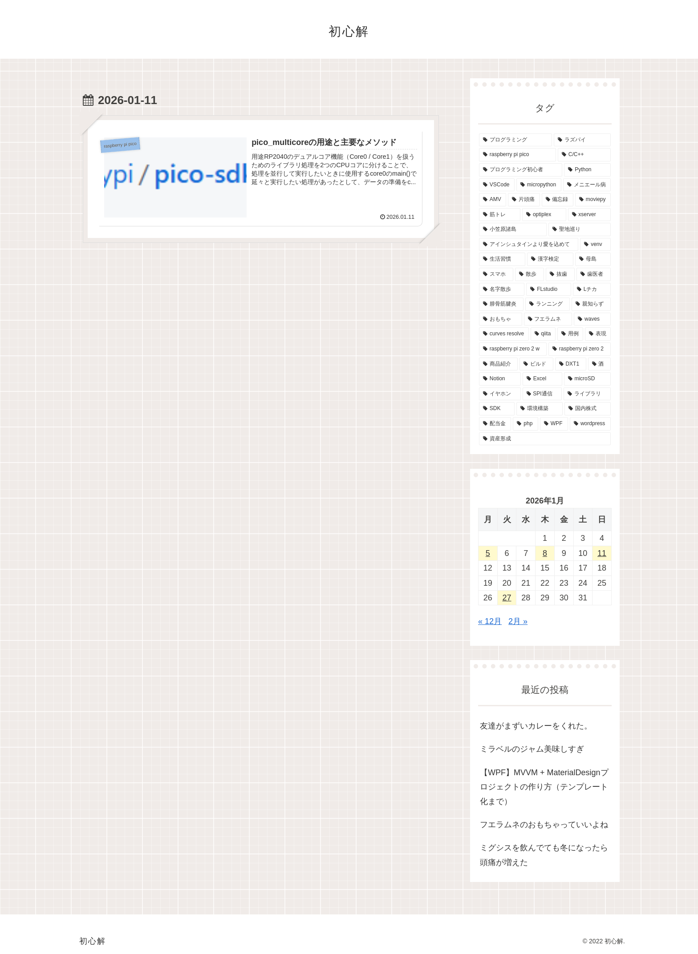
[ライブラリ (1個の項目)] (587, 394)
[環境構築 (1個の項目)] (539, 408)
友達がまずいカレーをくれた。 (536, 725)
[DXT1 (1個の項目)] (570, 364)
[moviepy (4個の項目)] (593, 199)
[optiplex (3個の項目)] (544, 214)
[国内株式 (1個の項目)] (587, 408)
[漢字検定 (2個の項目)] (550, 259)
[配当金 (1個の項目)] (495, 424)
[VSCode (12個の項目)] (497, 185)
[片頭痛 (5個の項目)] (524, 199)
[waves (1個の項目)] (592, 319)
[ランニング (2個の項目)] (547, 304)
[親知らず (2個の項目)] (591, 304)
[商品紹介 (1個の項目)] (498, 364)
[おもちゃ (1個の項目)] (500, 319)
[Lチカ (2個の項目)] (592, 289)
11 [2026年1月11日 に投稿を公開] (601, 553)
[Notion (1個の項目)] (500, 379)
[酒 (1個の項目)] (599, 364)
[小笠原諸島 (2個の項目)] (513, 229)
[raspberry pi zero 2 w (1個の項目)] (513, 349)
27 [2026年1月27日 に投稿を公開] (507, 597)
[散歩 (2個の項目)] (529, 274)
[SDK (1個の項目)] (497, 408)
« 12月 (490, 621)
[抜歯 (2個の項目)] (560, 274)
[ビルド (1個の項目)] (536, 364)
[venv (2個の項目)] (595, 244)
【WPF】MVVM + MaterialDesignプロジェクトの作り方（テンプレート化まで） (544, 787)
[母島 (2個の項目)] (593, 259)
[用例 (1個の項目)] (570, 334)
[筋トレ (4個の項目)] (499, 214)
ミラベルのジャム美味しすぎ (532, 749)
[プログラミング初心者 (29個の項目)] (520, 170)
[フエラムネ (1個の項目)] (548, 319)
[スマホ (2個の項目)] (496, 274)
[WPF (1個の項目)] (554, 424)
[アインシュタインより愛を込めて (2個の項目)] (528, 244)
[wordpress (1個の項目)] (590, 424)
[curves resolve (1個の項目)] (504, 334)
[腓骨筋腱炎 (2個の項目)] (501, 304)
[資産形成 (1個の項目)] (545, 439)
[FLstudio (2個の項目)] (548, 289)
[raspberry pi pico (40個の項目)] (517, 154)
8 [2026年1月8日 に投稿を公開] (545, 553)
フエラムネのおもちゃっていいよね (544, 824)
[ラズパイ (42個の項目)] (582, 140)
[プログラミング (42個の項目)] (515, 140)
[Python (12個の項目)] (587, 170)
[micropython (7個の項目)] (538, 185)
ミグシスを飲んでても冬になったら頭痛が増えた (544, 854)
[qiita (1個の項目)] (543, 334)
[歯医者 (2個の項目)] (593, 274)
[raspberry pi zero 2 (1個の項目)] (579, 349)
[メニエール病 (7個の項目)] (587, 185)
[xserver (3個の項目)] (589, 214)
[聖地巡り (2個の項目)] (579, 229)
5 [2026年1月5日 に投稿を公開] (488, 553)
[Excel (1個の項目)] (542, 379)
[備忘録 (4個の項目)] (557, 199)
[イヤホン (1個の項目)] (500, 394)
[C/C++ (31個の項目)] (584, 154)
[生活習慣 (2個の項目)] (502, 259)
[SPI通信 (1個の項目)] (542, 394)
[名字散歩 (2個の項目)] (501, 289)
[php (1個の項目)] (525, 424)
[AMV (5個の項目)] (492, 199)
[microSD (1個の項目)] (587, 379)
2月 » (518, 621)
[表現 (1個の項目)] (598, 334)
